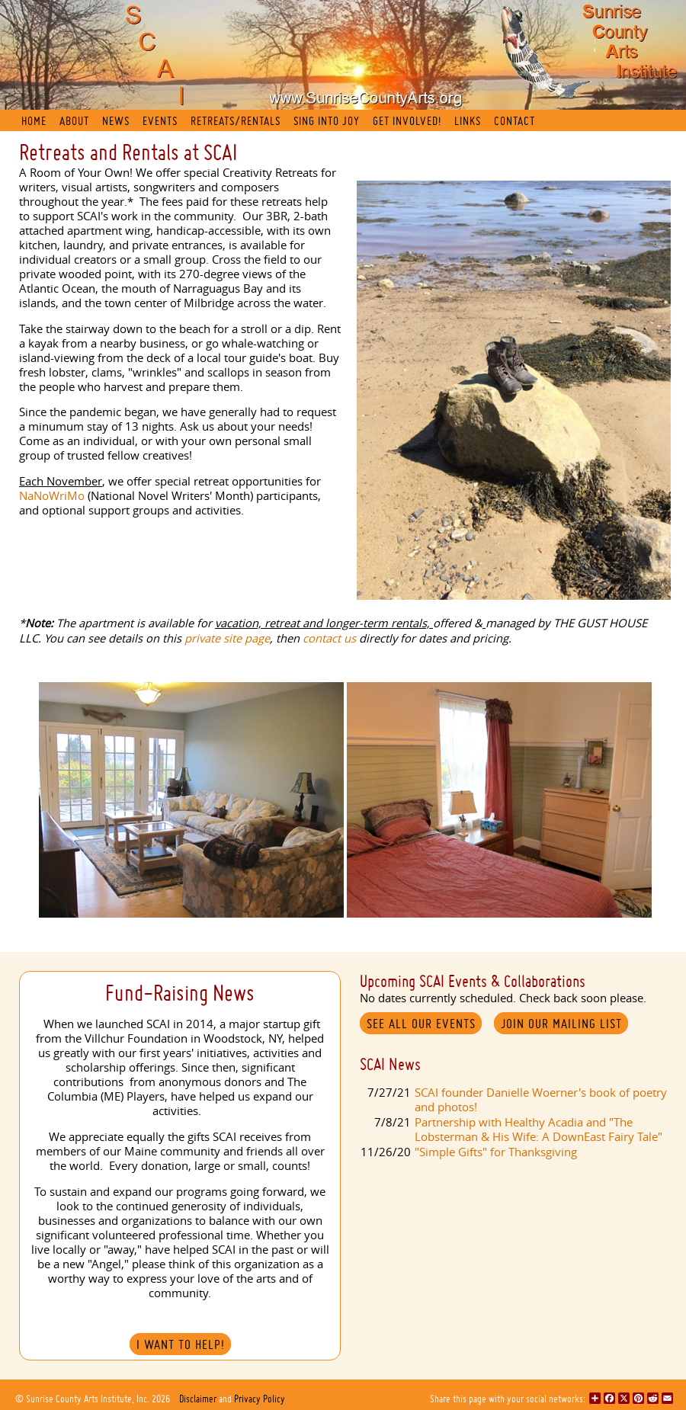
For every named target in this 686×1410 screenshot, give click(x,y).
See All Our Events (421, 1023)
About (74, 121)
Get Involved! (407, 121)
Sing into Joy (326, 121)
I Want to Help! (180, 1344)
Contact (514, 121)
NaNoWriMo (52, 496)
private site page (227, 638)
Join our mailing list (561, 1023)
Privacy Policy (259, 1398)
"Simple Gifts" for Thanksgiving (496, 1152)
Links (467, 121)
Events (160, 121)
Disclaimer (197, 1398)
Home (33, 121)
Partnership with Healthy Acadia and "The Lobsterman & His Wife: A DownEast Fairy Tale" (538, 1129)
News (116, 121)
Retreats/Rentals (235, 121)
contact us (329, 638)
